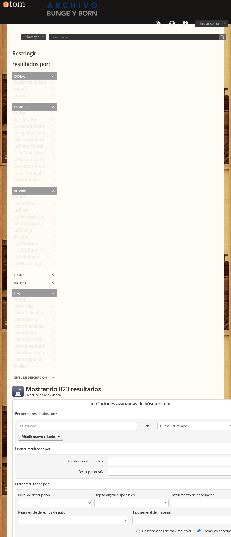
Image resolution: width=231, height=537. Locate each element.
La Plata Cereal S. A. (32, 147)
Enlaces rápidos (185, 23)
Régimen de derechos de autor (42, 512)
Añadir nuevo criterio (41, 436)
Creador (21, 107)
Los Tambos (25, 245)
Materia (20, 282)
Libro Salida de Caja (33, 314)
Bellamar (22, 238)
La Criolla (22, 231)
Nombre (20, 190)
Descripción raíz (91, 471)
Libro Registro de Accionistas (42, 354)
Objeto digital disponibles (114, 494)
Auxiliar (20, 367)
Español (21, 90)
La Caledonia (26, 258)
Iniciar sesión (210, 23)
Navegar (32, 36)
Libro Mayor (25, 334)
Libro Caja (23, 307)
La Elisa (20, 211)
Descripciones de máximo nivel (163, 530)
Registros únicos (30, 83)
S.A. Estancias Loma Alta (37, 225)
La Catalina (24, 205)
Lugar (19, 274)
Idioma (172, 23)
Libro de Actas (27, 341)
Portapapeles (158, 23)
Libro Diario (25, 321)
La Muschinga (27, 265)
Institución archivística (85, 461)
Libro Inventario (29, 347)
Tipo (17, 293)
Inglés (19, 97)
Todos (19, 114)
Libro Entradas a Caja (34, 327)
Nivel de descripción (30, 377)
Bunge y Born (26, 121)
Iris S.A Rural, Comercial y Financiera (49, 251)
